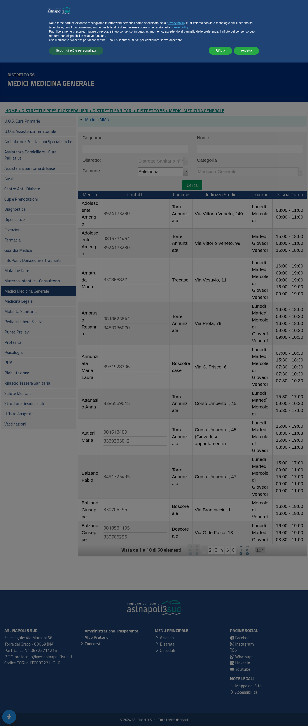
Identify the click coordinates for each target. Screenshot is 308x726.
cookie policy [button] (179, 691)
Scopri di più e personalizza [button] (76, 714)
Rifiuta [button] (220, 714)
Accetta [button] (246, 714)
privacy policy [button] (176, 686)
